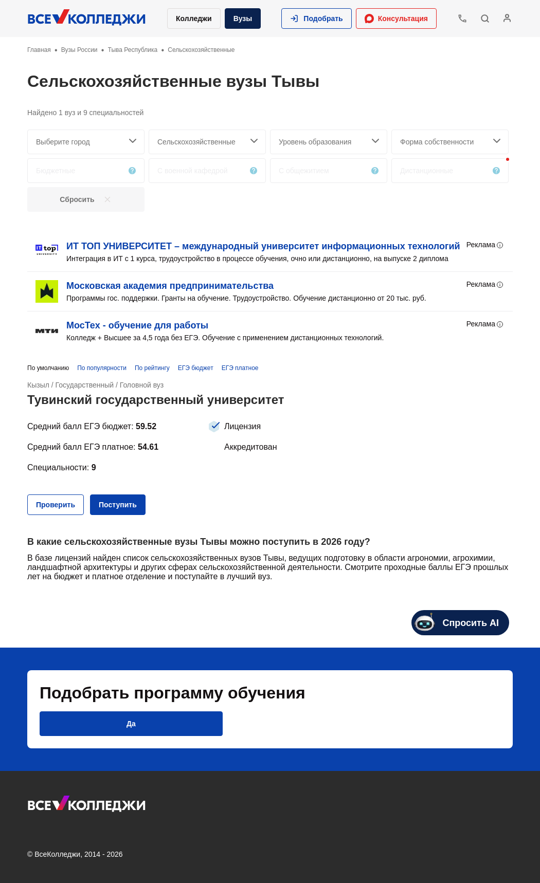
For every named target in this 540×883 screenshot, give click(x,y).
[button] (316, 18)
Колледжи (194, 18)
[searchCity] (86, 142)
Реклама (485, 245)
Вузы (243, 18)
